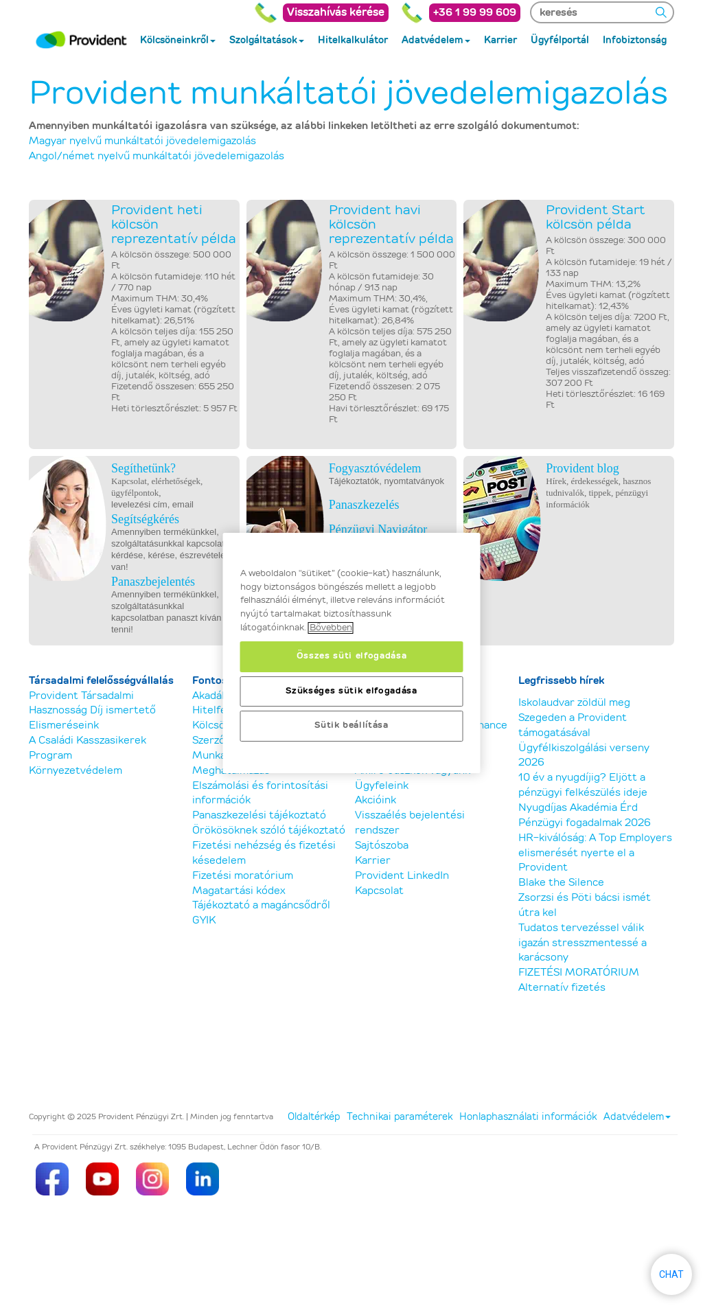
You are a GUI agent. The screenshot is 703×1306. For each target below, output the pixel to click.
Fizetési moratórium (242, 876)
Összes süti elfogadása (351, 656)
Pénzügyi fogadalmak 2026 (584, 823)
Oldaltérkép (314, 1117)
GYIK (204, 920)
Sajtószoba (381, 845)
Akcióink (375, 800)
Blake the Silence (561, 883)
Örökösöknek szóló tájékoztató (268, 830)
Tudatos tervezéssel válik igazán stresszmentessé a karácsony (582, 943)
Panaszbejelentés (153, 581)
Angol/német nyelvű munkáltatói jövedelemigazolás (156, 156)
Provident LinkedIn (402, 876)
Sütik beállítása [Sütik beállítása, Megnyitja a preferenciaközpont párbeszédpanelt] (351, 725)
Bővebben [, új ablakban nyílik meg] (331, 627)
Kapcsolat (379, 891)
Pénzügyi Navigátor (378, 529)
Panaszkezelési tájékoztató (259, 815)
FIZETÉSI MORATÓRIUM (578, 972)
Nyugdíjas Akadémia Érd (578, 808)
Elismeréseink (64, 725)
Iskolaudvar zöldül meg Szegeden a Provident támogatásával (574, 718)
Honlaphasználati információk (528, 1117)
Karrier (373, 861)
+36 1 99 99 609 (474, 13)
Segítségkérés (145, 519)
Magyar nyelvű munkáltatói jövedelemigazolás (142, 141)
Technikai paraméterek (399, 1117)
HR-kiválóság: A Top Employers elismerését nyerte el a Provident (595, 853)
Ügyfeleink (381, 786)
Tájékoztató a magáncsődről (261, 905)
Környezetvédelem (75, 771)
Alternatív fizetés (562, 988)
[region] (352, 653)
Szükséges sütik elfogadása (351, 691)
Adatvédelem (637, 1117)
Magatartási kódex (239, 891)
